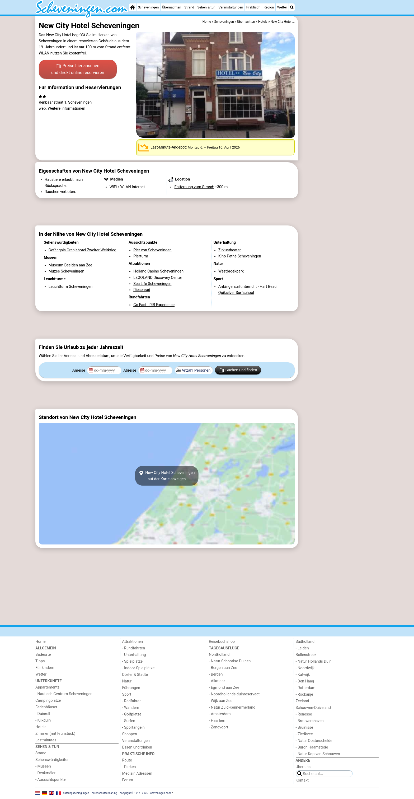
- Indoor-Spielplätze (138, 668)
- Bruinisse (304, 727)
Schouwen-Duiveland (313, 707)
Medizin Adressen (137, 773)
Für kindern (44, 668)
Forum (127, 780)
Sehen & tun (206, 7)
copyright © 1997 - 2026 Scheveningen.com (145, 793)
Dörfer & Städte (135, 674)
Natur (127, 681)
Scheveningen (148, 7)
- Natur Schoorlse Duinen (230, 661)
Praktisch (253, 7)
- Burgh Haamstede (312, 747)
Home (40, 641)
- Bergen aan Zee (223, 668)
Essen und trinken (137, 747)
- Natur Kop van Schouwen (318, 754)
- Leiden (302, 648)
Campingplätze (48, 700)
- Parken (129, 767)
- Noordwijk (305, 668)
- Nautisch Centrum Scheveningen (63, 694)
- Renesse (304, 714)
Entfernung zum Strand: (194, 187)
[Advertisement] (339, 137)
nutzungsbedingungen (76, 793)
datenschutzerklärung (104, 793)
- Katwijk (303, 674)
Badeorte (43, 654)
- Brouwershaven (310, 721)
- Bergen (216, 674)
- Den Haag (305, 681)
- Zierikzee (304, 734)
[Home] (132, 7)
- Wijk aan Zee (220, 701)
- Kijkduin (43, 720)
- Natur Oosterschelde (314, 740)
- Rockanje (304, 694)
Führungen (131, 688)
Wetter (282, 7)
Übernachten (171, 7)
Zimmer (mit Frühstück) (55, 733)
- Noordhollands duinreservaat (234, 694)
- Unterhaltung (134, 655)
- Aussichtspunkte (50, 779)
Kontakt (302, 780)
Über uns (303, 767)
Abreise (130, 370)
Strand (189, 7)
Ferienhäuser (46, 707)
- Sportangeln (133, 727)
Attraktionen (132, 641)
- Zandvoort (218, 727)
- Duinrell (42, 714)
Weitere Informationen (66, 108)
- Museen (43, 766)
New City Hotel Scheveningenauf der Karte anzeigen (167, 475)
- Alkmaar (217, 681)
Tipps (40, 661)
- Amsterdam (220, 714)
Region (269, 7)
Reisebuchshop (222, 641)
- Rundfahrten (133, 648)
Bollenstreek (306, 655)
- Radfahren (132, 701)
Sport (126, 694)
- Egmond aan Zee (224, 687)
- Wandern (130, 707)
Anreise (79, 370)
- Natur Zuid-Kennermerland (232, 707)
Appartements (47, 687)
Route (127, 760)
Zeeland (302, 701)
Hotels (40, 727)
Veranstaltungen (231, 7)
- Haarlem (217, 720)
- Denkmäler (45, 773)
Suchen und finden (238, 370)
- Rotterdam (306, 688)
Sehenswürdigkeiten (52, 760)
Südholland (305, 641)
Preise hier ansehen (77, 69)
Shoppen (129, 734)
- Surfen (128, 721)
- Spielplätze (132, 661)
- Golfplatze (132, 714)
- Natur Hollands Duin (314, 661)
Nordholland (219, 654)
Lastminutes (45, 740)
